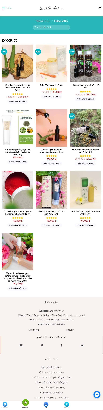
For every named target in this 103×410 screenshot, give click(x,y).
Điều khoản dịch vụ (51, 367)
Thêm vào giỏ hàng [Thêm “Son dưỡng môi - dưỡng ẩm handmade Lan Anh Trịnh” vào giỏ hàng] (17, 225)
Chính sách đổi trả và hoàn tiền (51, 397)
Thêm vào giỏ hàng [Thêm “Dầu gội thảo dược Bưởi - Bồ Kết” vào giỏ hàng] (85, 99)
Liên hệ (66, 405)
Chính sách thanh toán (51, 372)
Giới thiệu (34, 330)
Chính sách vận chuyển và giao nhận (51, 377)
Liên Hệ (70, 330)
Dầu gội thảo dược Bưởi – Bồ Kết (85, 86)
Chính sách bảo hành (51, 392)
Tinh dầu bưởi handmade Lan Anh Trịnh (85, 212)
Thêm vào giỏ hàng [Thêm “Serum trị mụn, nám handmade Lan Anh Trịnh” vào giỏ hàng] (51, 163)
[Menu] (6, 8)
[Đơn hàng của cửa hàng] (51, 27)
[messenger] (96, 394)
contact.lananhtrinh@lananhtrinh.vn (54, 319)
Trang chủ (42, 21)
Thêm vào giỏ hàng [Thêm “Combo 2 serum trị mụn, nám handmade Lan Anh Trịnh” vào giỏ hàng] (17, 102)
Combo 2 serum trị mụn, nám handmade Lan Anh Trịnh (17, 87)
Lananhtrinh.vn (56, 311)
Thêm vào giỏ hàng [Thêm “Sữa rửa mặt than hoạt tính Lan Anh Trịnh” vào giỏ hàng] (51, 225)
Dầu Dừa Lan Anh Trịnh (51, 85)
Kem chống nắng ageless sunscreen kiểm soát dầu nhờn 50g (17, 152)
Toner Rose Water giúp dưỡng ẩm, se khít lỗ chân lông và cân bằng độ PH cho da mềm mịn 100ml (18, 277)
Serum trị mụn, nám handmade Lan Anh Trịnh (51, 150)
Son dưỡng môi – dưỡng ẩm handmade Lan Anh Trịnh (17, 212)
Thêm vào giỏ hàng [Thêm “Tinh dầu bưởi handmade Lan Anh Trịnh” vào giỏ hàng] (85, 225)
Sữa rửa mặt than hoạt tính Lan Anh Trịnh (51, 212)
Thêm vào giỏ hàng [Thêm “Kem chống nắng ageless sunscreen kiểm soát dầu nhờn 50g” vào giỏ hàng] (17, 162)
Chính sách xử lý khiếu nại (51, 387)
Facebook (5, 405)
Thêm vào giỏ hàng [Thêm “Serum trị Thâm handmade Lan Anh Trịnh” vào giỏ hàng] (85, 163)
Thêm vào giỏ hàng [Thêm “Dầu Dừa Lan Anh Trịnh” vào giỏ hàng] (51, 97)
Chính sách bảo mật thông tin (51, 382)
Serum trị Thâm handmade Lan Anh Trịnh (85, 150)
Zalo (46, 405)
